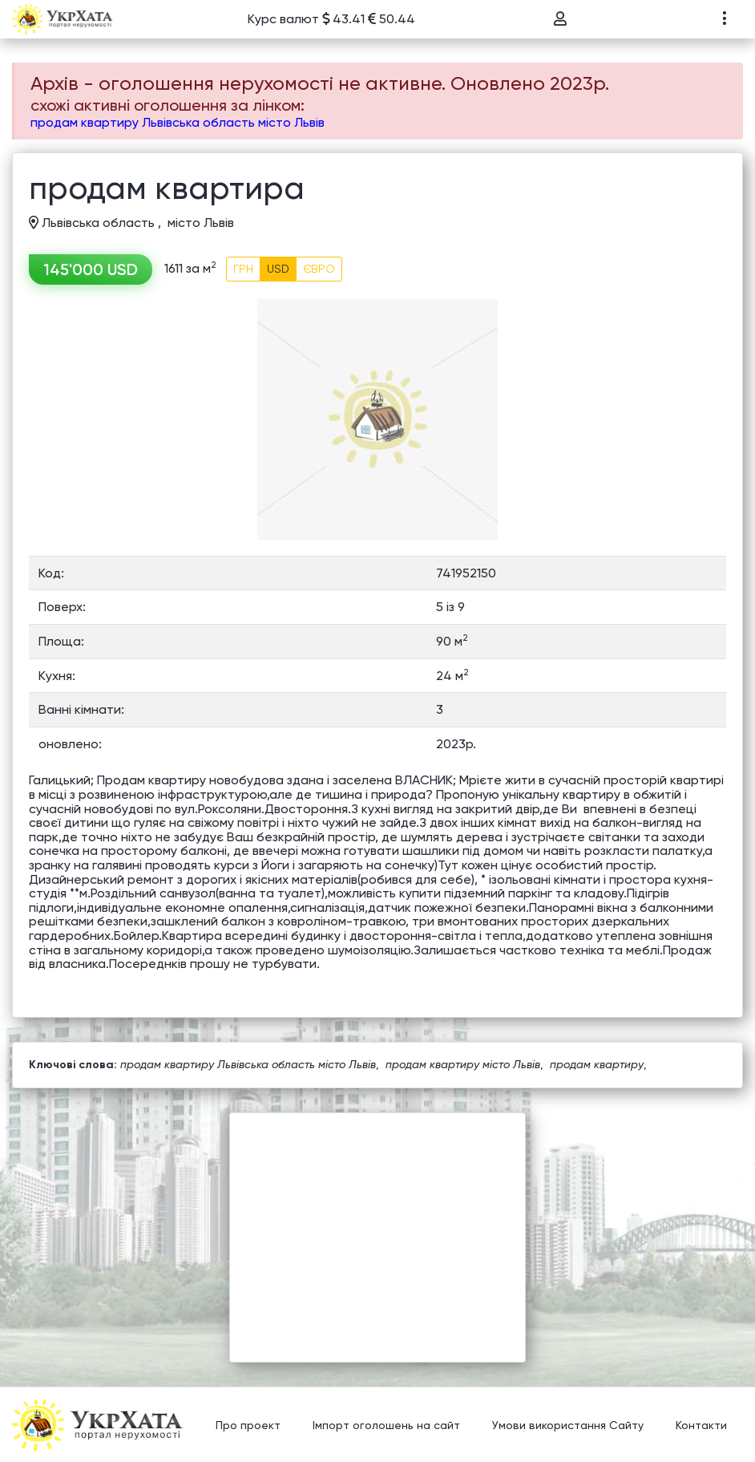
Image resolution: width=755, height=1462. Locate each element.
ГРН (243, 268)
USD (278, 268)
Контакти (701, 1425)
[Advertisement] (377, 1225)
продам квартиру (597, 1064)
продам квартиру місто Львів (463, 1064)
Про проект (248, 1425)
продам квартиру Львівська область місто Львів (177, 122)
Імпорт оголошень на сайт (386, 1425)
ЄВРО (319, 268)
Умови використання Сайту (568, 1425)
